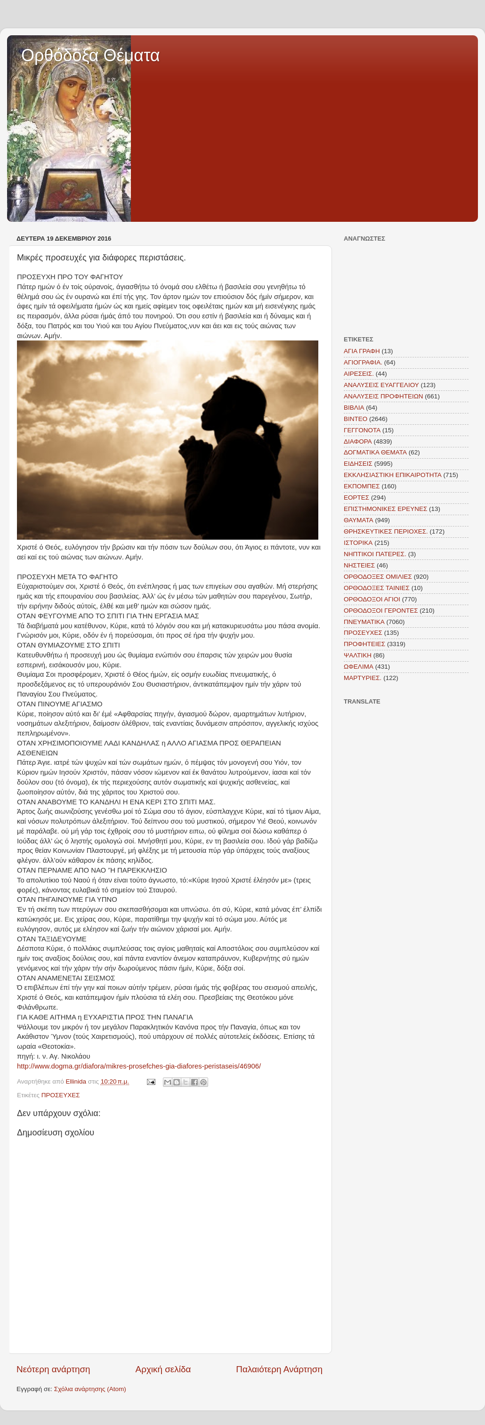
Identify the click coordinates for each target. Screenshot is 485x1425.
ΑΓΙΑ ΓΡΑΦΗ (362, 351)
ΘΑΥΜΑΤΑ (358, 520)
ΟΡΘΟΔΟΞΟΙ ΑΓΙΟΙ (372, 599)
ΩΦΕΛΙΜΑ (358, 666)
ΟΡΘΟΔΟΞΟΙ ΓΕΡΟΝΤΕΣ (381, 610)
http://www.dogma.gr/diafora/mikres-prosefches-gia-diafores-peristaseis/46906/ (139, 1066)
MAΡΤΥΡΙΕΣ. (362, 677)
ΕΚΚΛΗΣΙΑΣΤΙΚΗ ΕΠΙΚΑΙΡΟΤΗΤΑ (393, 474)
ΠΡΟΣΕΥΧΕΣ (60, 1095)
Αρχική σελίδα (163, 1369)
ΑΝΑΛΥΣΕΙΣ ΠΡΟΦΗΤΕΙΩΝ (383, 396)
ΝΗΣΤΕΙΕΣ (359, 565)
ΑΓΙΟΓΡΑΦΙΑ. (363, 362)
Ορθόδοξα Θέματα (90, 55)
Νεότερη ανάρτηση (53, 1369)
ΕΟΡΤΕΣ (356, 497)
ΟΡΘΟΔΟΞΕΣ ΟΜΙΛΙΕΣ (378, 576)
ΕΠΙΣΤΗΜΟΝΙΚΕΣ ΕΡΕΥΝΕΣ (385, 508)
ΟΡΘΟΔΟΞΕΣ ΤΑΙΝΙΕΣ (377, 587)
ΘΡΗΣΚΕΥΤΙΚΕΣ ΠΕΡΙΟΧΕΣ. (386, 531)
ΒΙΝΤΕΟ (355, 418)
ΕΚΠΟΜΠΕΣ (362, 486)
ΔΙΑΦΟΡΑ (358, 441)
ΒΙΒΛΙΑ (354, 407)
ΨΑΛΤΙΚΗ (358, 655)
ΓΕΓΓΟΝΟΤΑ (362, 430)
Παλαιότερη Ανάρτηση (279, 1369)
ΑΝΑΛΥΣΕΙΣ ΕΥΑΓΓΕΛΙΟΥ (381, 385)
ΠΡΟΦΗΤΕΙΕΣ (364, 644)
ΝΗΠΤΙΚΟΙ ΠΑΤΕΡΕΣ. (375, 554)
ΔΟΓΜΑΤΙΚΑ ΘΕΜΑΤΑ (375, 452)
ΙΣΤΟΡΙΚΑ (358, 542)
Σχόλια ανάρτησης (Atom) (90, 1389)
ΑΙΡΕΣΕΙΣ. (359, 373)
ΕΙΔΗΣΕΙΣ (358, 463)
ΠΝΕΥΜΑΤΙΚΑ (364, 621)
